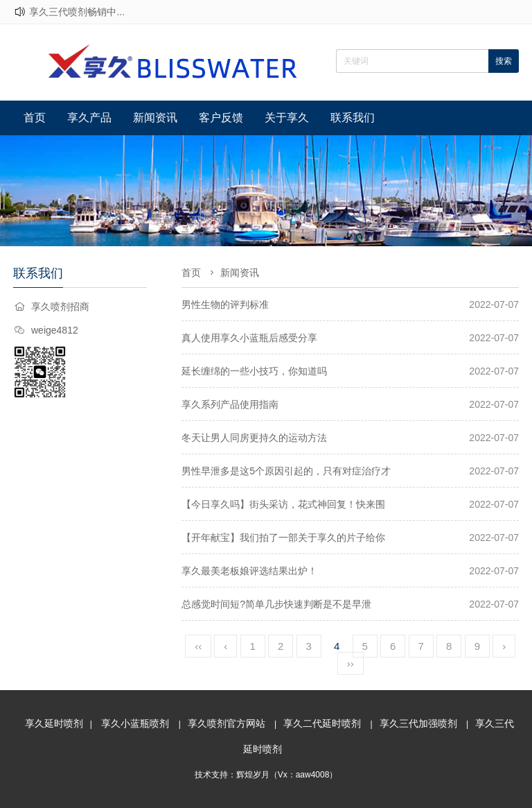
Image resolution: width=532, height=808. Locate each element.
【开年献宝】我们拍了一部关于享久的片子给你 (283, 537)
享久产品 (89, 117)
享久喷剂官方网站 (226, 723)
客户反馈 (221, 117)
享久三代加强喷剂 (418, 723)
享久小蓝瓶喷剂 (135, 723)
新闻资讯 (155, 117)
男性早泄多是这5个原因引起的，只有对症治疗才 (286, 470)
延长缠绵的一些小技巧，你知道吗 (254, 371)
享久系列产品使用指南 (229, 404)
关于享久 (287, 117)
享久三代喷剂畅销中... (77, 11)
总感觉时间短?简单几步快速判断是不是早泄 (276, 604)
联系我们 (352, 117)
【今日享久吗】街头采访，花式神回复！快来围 (283, 504)
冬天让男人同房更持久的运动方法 (254, 437)
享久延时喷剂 (54, 723)
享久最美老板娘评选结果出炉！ (249, 570)
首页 (35, 117)
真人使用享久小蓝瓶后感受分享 (249, 337)
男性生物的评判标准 (225, 304)
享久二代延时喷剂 (322, 723)
